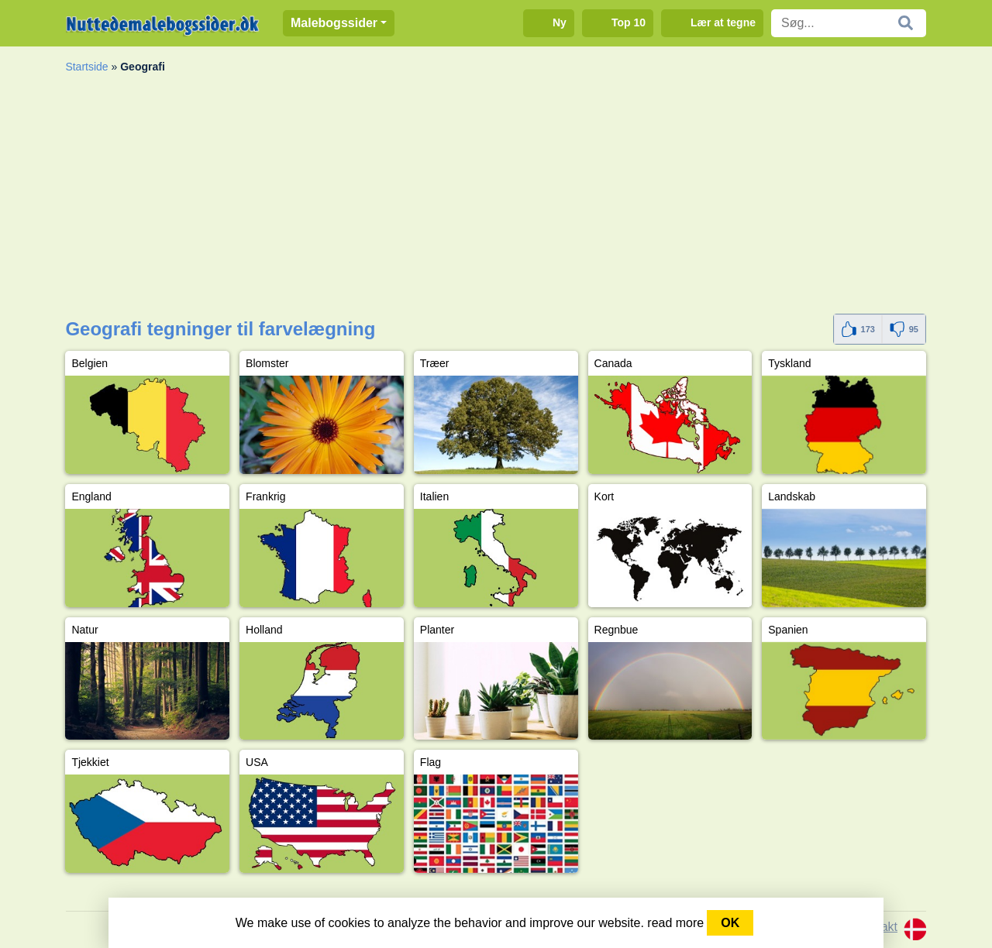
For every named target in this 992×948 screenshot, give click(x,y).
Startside (86, 66)
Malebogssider (334, 22)
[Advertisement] (495, 197)
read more (675, 922)
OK (730, 922)
